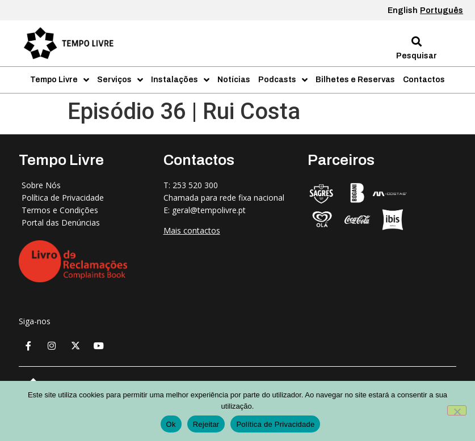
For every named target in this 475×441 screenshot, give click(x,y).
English (403, 10)
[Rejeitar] (456, 410)
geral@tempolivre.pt (209, 210)
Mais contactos (191, 230)
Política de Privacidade (275, 424)
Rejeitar (206, 424)
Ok (171, 424)
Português (441, 10)
